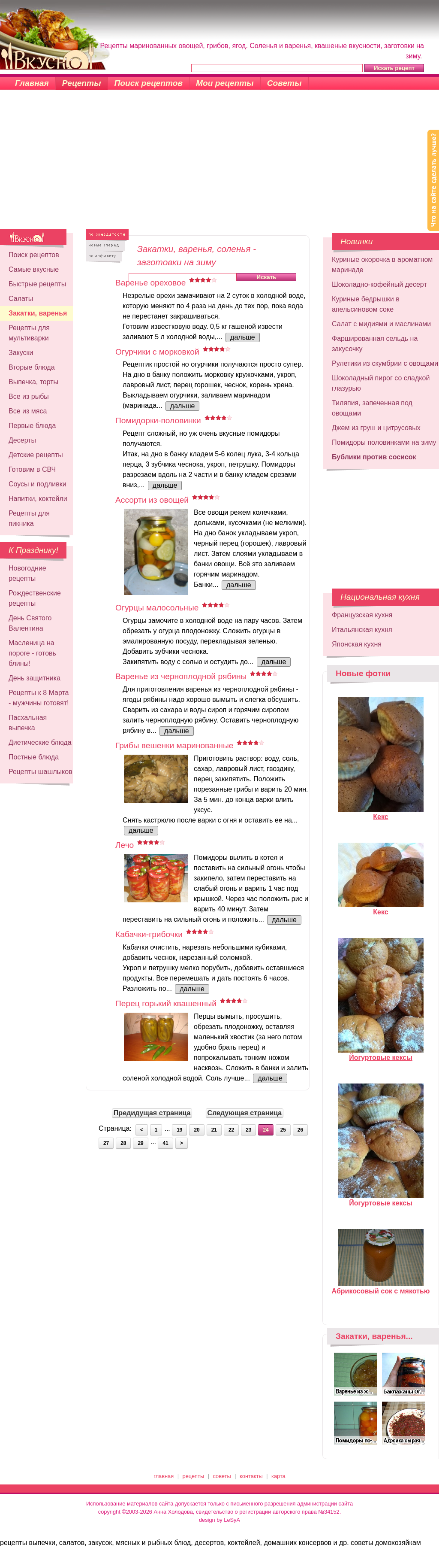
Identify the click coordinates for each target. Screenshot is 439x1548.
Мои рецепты (225, 83)
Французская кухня (362, 615)
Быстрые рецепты (37, 284)
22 (231, 1130)
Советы (284, 83)
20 (196, 1130)
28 (123, 1143)
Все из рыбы (29, 396)
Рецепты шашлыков (40, 771)
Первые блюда (32, 425)
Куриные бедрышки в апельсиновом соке (366, 304)
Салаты (21, 298)
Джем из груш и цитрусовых (376, 427)
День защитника (34, 678)
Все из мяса (28, 411)
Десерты (22, 440)
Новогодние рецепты (27, 573)
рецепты (193, 1476)
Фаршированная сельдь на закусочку (375, 343)
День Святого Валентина (30, 623)
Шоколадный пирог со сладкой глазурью (381, 383)
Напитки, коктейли (38, 498)
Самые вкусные (34, 269)
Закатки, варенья (38, 313)
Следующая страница (244, 1113)
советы (222, 1476)
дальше (242, 337)
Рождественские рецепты (35, 598)
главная (163, 1476)
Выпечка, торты (33, 381)
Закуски (21, 352)
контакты (251, 1476)
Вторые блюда (32, 367)
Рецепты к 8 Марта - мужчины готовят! (39, 698)
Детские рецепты (36, 454)
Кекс (381, 813)
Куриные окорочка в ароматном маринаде (382, 264)
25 (283, 1130)
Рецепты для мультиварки (29, 333)
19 (179, 1130)
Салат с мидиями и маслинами (381, 324)
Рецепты (81, 83)
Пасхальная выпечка (28, 723)
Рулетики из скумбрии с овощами (385, 363)
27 (106, 1143)
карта (278, 1476)
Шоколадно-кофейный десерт (379, 284)
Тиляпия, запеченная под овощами (372, 408)
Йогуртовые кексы (381, 1054)
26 (300, 1130)
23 (248, 1130)
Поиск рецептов (148, 83)
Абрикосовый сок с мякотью (381, 1287)
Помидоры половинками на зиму (384, 442)
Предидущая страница (152, 1113)
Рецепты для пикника (29, 518)
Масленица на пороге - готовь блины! (32, 653)
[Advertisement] (219, 164)
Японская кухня (357, 644)
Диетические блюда (40, 742)
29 (140, 1143)
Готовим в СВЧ (32, 469)
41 (165, 1143)
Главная (32, 83)
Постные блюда (34, 757)
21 (214, 1130)
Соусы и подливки (37, 484)
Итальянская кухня (362, 629)
